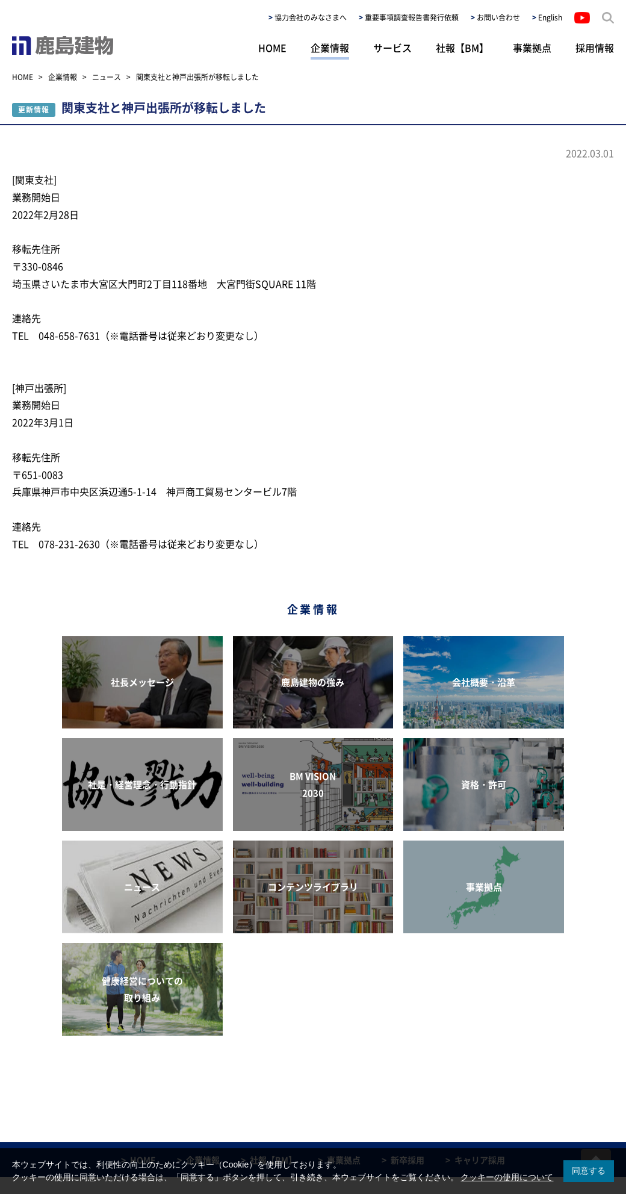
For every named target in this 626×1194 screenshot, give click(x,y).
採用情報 (594, 47)
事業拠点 (532, 47)
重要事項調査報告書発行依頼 (412, 17)
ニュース (106, 77)
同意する (589, 1170)
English (550, 17)
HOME (272, 47)
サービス (392, 47)
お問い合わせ (498, 17)
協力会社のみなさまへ (310, 17)
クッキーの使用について (506, 1177)
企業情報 (330, 47)
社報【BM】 (462, 47)
